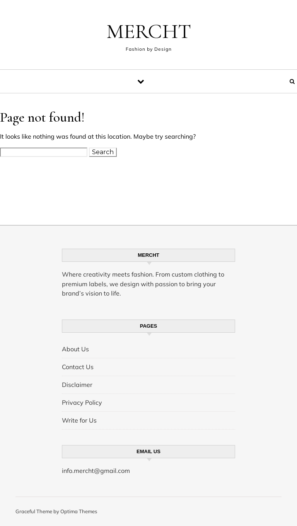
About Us (75, 349)
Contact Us (78, 367)
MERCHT (148, 31)
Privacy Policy (82, 402)
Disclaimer (77, 384)
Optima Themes (78, 511)
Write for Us (79, 420)
